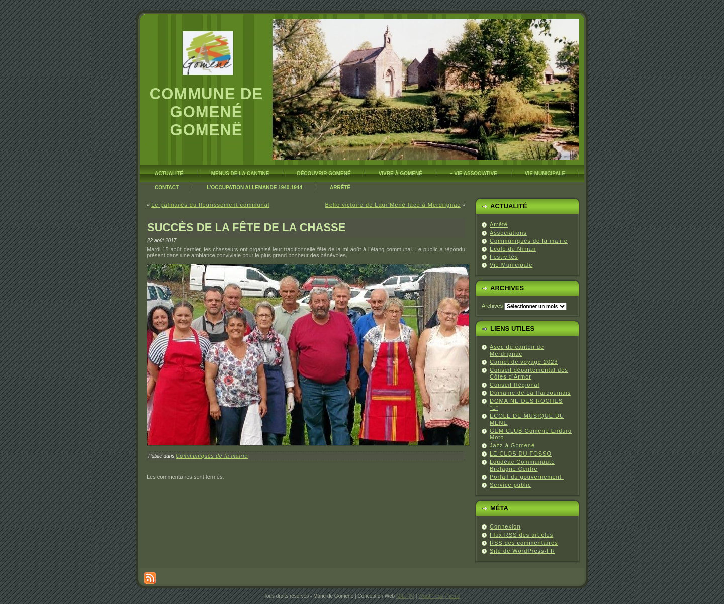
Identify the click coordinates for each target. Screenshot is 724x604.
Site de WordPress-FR (522, 551)
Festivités (504, 257)
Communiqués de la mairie (212, 456)
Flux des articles (521, 535)
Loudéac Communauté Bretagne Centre (522, 465)
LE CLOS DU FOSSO (521, 453)
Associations (508, 233)
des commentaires (524, 543)
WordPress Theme (439, 596)
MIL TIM (405, 596)
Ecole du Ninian (513, 249)
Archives (492, 306)
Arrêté (499, 224)
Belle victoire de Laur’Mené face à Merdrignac (393, 205)
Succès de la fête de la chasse (246, 227)
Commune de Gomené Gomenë (206, 112)
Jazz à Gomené (512, 445)
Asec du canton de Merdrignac (517, 350)
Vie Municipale (511, 265)
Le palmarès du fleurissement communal (210, 205)
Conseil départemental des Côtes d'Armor (529, 373)
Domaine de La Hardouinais (530, 393)
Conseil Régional (514, 385)
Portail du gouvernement (527, 477)
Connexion (505, 526)
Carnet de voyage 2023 (524, 362)
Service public (510, 485)
